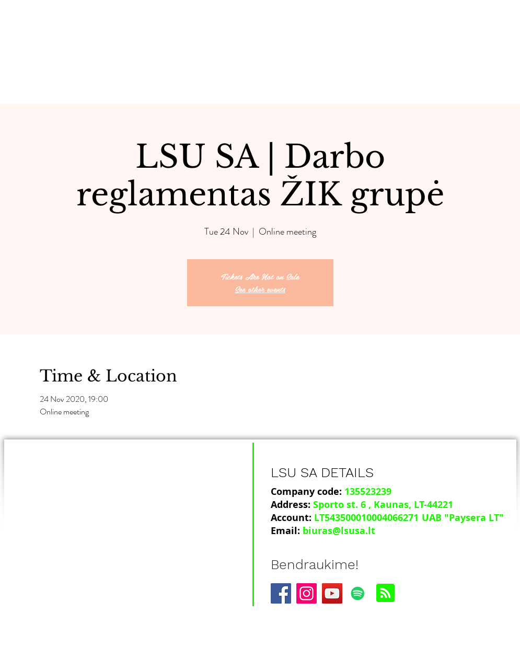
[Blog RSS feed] (385, 593)
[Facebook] (281, 593)
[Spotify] (358, 593)
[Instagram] (306, 593)
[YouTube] (332, 593)
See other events (260, 288)
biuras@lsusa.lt (339, 530)
